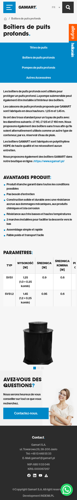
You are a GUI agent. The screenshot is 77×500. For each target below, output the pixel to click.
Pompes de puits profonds (38, 67)
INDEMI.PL (47, 496)
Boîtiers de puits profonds (38, 57)
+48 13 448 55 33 (41, 453)
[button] (34, 368)
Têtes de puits (38, 47)
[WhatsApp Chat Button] (67, 490)
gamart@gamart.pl (43, 458)
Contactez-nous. (26, 413)
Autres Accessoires (38, 77)
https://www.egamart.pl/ (49, 161)
